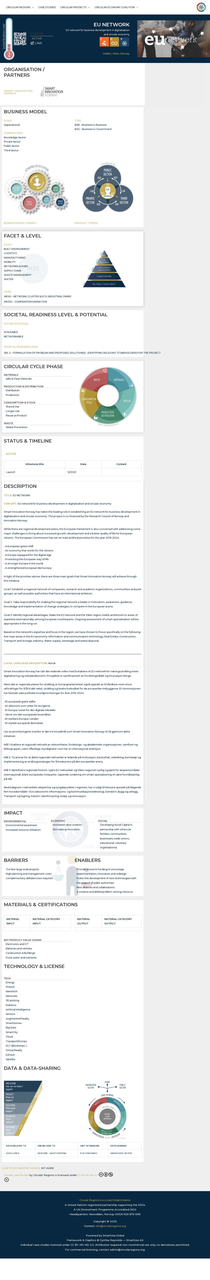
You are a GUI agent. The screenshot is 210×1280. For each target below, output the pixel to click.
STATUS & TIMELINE (171, 112)
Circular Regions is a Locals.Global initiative (105, 1221)
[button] (201, 79)
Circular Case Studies (17, 1196)
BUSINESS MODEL (171, 94)
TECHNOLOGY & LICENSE (174, 136)
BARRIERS (167, 124)
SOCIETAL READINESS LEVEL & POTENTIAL (177, 103)
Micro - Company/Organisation (25, 305)
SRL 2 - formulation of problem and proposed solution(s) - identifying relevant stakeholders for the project (82, 356)
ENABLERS (167, 128)
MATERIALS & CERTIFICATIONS (177, 132)
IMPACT (166, 120)
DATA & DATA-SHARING (173, 139)
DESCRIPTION (169, 116)
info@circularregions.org (111, 1247)
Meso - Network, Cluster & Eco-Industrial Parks (37, 299)
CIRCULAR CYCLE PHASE (174, 108)
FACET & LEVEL (169, 98)
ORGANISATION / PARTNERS (176, 90)
